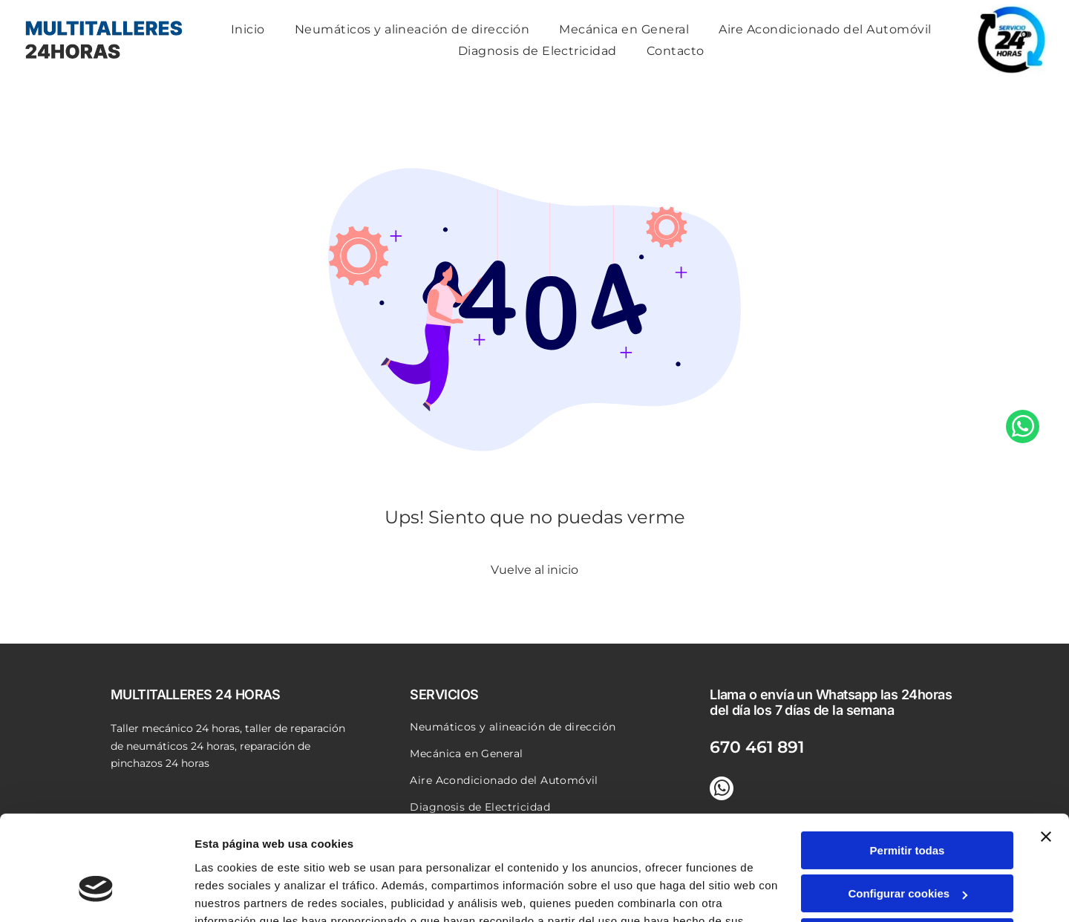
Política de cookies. (303, 852)
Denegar (907, 849)
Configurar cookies (907, 806)
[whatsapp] (1022, 461)
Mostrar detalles (237, 892)
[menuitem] (248, 28)
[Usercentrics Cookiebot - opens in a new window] (96, 893)
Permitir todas (907, 762)
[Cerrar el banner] (1046, 749)
